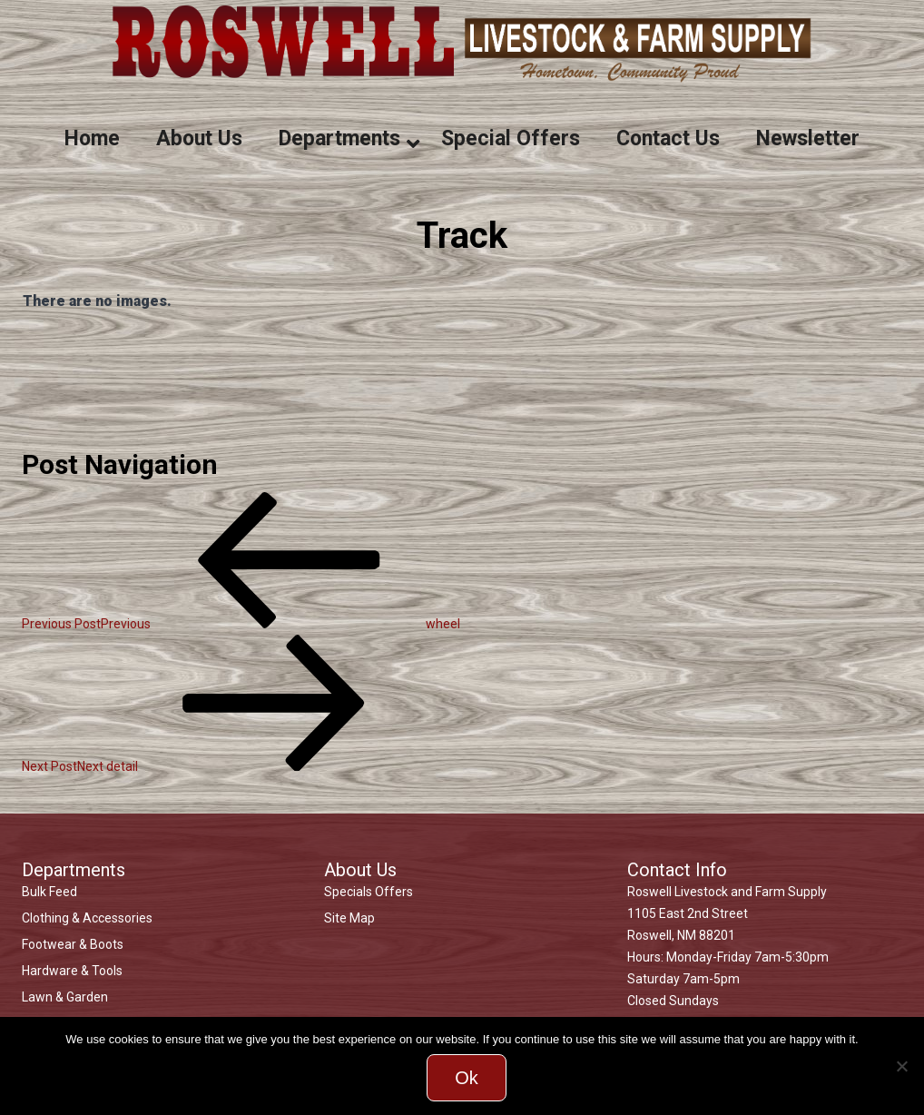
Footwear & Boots (72, 944)
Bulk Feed (49, 891)
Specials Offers (368, 891)
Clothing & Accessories (87, 918)
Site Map (349, 918)
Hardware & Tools (72, 970)
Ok (466, 1078)
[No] (901, 1066)
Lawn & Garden (65, 997)
